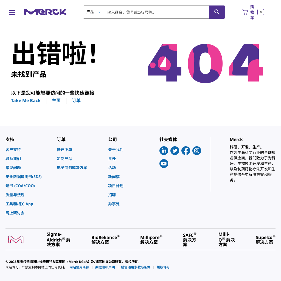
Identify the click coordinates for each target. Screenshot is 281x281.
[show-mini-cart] (253, 12)
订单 (76, 100)
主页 (56, 100)
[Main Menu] (12, 12)
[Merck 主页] (45, 12)
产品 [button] (90, 11)
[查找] (217, 12)
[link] (28, 149)
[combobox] (154, 12)
